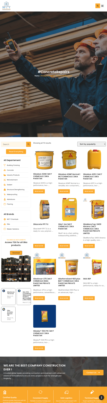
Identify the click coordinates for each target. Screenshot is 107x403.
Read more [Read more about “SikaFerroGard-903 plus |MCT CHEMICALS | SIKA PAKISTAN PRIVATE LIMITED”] (64, 298)
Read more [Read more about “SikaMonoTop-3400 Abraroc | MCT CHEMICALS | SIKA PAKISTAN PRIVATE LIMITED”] (89, 246)
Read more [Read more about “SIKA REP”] (89, 298)
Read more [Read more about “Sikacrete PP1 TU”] (39, 246)
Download (16, 253)
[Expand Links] (101, 397)
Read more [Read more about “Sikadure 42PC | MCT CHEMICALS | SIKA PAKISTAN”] (89, 191)
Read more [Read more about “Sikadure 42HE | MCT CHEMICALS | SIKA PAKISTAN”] (39, 191)
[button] (97, 5)
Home (37, 76)
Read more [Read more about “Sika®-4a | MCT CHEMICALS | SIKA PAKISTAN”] (64, 246)
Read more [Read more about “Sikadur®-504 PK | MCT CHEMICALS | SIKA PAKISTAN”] (39, 348)
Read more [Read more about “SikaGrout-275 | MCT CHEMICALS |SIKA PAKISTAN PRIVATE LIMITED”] (39, 298)
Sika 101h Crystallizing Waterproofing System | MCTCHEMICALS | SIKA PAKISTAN (28, 296)
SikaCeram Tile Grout (11, 292)
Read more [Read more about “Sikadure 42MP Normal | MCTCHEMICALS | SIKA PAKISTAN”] (64, 191)
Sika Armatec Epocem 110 (10, 313)
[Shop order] (91, 144)
